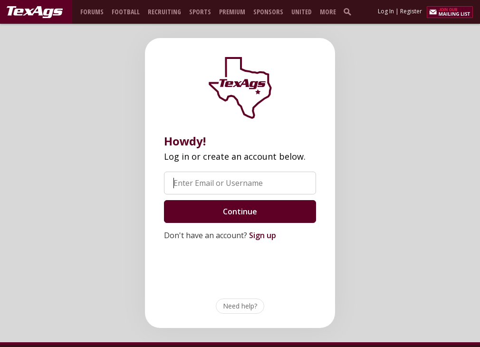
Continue (240, 211)
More (328, 11)
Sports (200, 11)
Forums (92, 11)
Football (126, 11)
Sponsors (268, 11)
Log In (386, 11)
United (301, 11)
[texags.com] (35, 12)
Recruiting (164, 11)
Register (411, 11)
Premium (232, 11)
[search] (349, 11)
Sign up (262, 235)
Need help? (240, 305)
